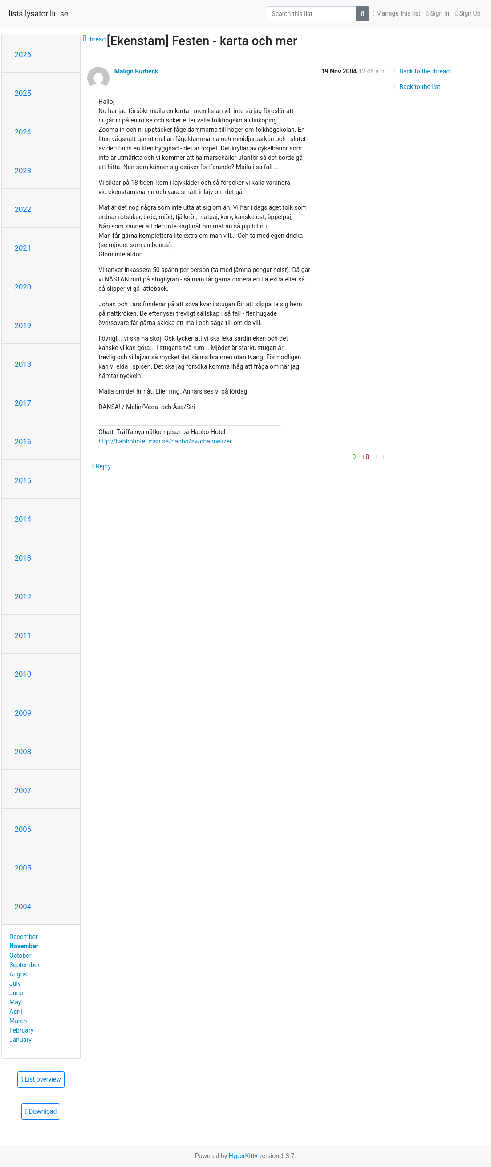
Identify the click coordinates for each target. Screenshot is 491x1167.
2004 (23, 906)
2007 (23, 790)
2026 (23, 54)
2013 (23, 557)
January (20, 1039)
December (23, 936)
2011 (23, 635)
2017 (23, 402)
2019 (23, 325)
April (15, 1011)
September (24, 964)
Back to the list (415, 86)
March (18, 1021)
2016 (23, 441)
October (20, 955)
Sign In (437, 13)
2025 (23, 93)
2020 (23, 286)
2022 (23, 209)
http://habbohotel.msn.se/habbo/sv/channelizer (164, 441)
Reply (101, 466)
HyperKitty (243, 1155)
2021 (23, 248)
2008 (23, 751)
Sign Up (467, 13)
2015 (23, 480)
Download (41, 1111)
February (21, 1030)
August (19, 974)
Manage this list (397, 13)
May (15, 1002)
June (16, 992)
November (23, 946)
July (14, 983)
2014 (23, 519)
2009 (23, 712)
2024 (23, 131)
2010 (23, 674)
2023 (23, 170)
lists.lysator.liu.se (38, 13)
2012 (23, 596)
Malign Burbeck (136, 71)
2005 (23, 867)
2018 (23, 364)
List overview (41, 1079)
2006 (23, 829)
